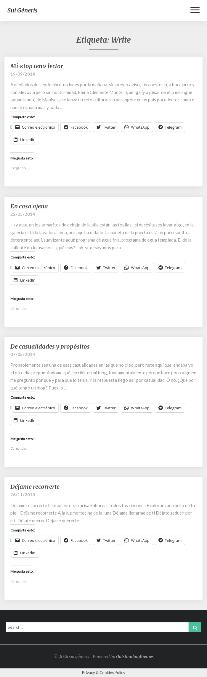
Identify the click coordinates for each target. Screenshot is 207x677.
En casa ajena (29, 206)
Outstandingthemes (135, 656)
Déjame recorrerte (35, 486)
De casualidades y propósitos (50, 346)
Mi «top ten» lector (36, 66)
